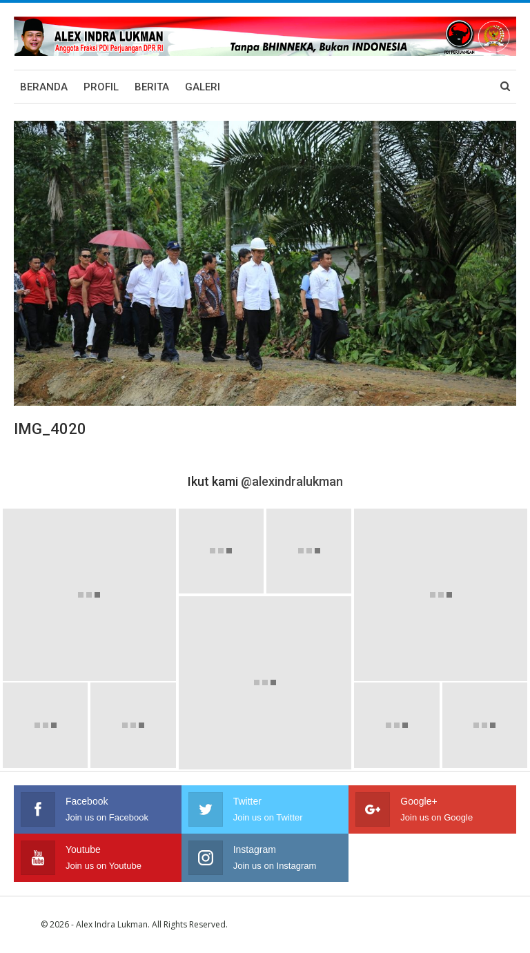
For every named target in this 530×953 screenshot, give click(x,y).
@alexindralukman (292, 481)
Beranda (44, 87)
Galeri (202, 87)
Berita (152, 87)
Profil (101, 87)
